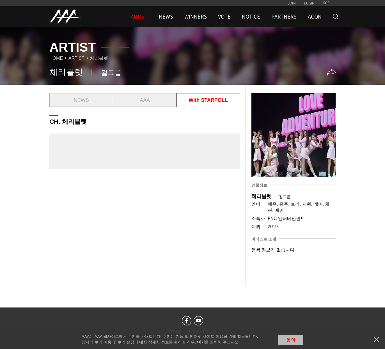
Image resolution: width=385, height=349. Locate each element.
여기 (201, 342)
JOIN (292, 3)
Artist (76, 58)
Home (56, 58)
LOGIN (309, 3)
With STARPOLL (208, 100)
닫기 (376, 339)
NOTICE (251, 16)
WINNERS (195, 16)
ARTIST (139, 16)
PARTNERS (284, 16)
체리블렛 (99, 58)
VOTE (224, 16)
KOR (326, 2)
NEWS (166, 16)
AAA (145, 100)
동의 (290, 339)
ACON (315, 16)
